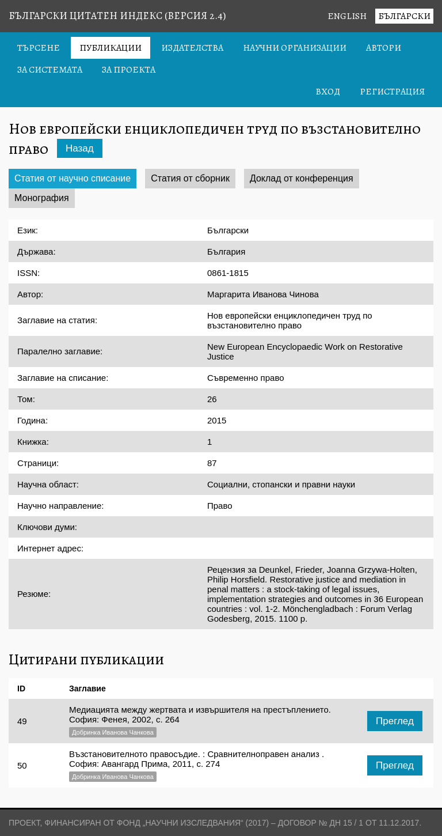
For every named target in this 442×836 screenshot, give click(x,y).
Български (404, 16)
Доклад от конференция (301, 178)
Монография (41, 198)
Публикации (110, 47)
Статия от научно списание (72, 178)
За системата (49, 69)
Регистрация (392, 91)
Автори (383, 47)
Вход (327, 91)
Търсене (38, 47)
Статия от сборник (190, 178)
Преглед (395, 721)
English (347, 16)
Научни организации (294, 47)
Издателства (192, 47)
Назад (80, 148)
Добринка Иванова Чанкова (113, 732)
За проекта (128, 69)
